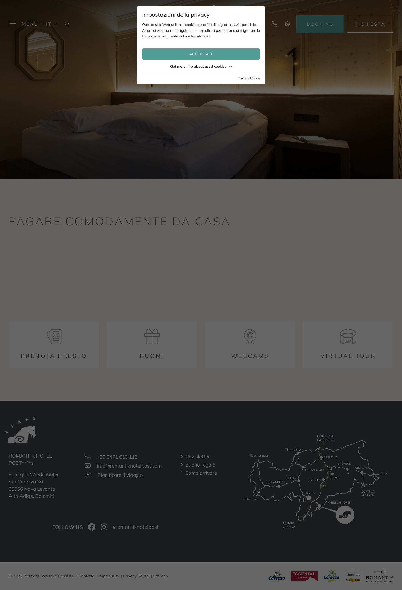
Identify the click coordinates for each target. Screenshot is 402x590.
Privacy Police (248, 78)
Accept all (201, 53)
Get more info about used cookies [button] (201, 66)
